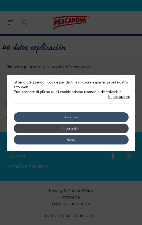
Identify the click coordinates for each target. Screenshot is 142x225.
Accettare (71, 117)
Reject (71, 140)
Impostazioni (119, 96)
